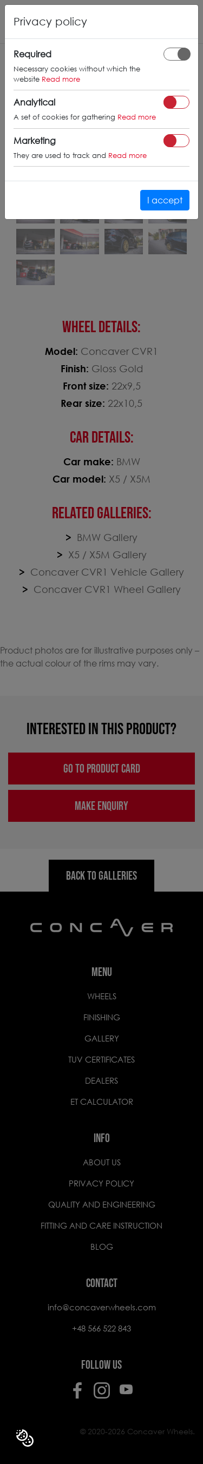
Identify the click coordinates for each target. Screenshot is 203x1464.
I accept (164, 200)
